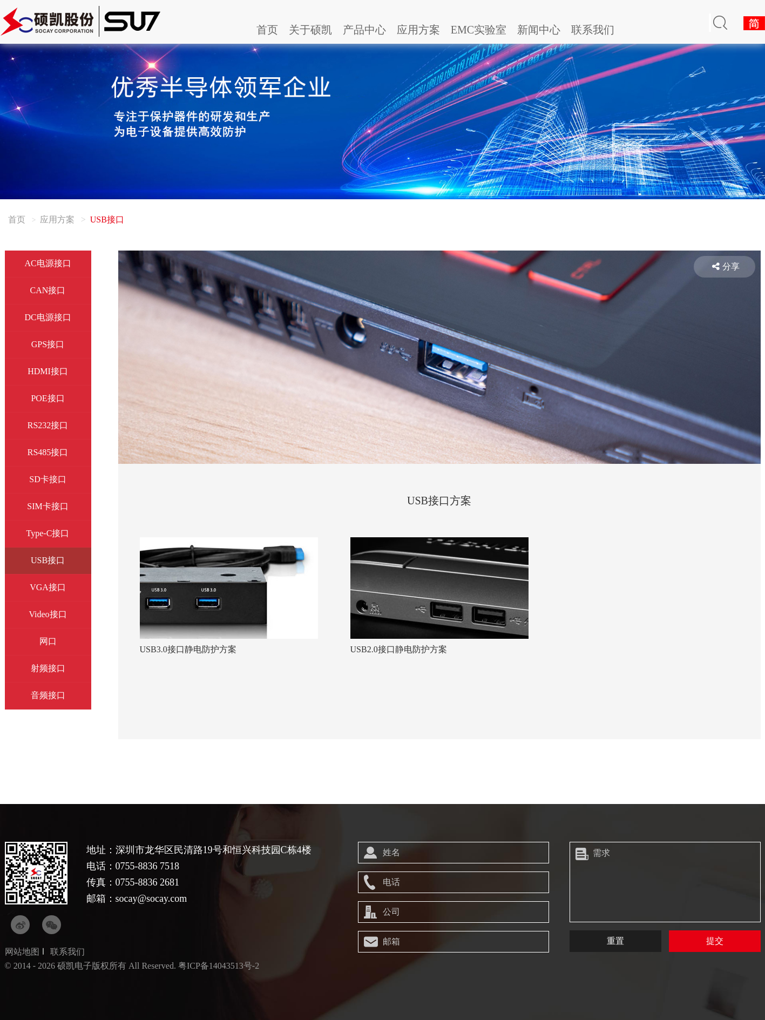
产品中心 (364, 30)
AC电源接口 (47, 263)
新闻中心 (538, 30)
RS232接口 (48, 425)
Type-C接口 (48, 533)
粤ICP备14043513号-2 (218, 965)
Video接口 (47, 614)
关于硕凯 (310, 30)
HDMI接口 (48, 371)
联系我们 (592, 30)
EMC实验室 (478, 30)
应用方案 (418, 30)
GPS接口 (47, 344)
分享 (726, 267)
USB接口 (48, 560)
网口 (48, 641)
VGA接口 (48, 587)
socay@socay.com (151, 898)
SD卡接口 (47, 479)
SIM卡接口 (47, 506)
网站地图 (22, 951)
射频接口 (48, 668)
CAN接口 (48, 290)
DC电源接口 (47, 317)
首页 (267, 30)
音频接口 (48, 695)
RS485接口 (48, 452)
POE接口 (47, 398)
